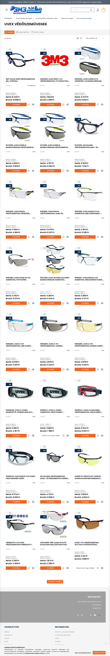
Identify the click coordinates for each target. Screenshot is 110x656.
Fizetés (57, 638)
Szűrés (11, 32)
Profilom (7, 638)
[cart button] (103, 10)
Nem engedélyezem (83, 653)
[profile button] (98, 10)
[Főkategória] (8, 18)
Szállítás (58, 641)
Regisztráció (8, 635)
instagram (82, 615)
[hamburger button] (6, 10)
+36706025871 (96, 605)
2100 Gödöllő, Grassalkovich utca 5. (89, 602)
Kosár (6, 641)
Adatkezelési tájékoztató (63, 635)
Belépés (6, 632)
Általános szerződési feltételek (64, 632)
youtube (95, 615)
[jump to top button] (105, 643)
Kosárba (16, 104)
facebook (78, 615)
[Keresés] (82, 10)
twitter (86, 615)
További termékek (55, 581)
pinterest (91, 615)
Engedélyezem (99, 653)
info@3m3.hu (97, 608)
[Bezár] (107, 2)
